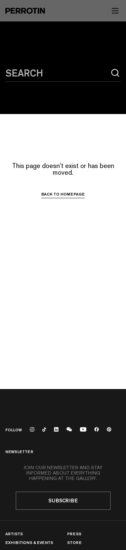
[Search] (115, 73)
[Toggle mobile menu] (115, 10)
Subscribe (63, 500)
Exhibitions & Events (29, 542)
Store (74, 542)
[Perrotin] (25, 11)
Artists (14, 533)
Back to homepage (63, 194)
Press (74, 533)
